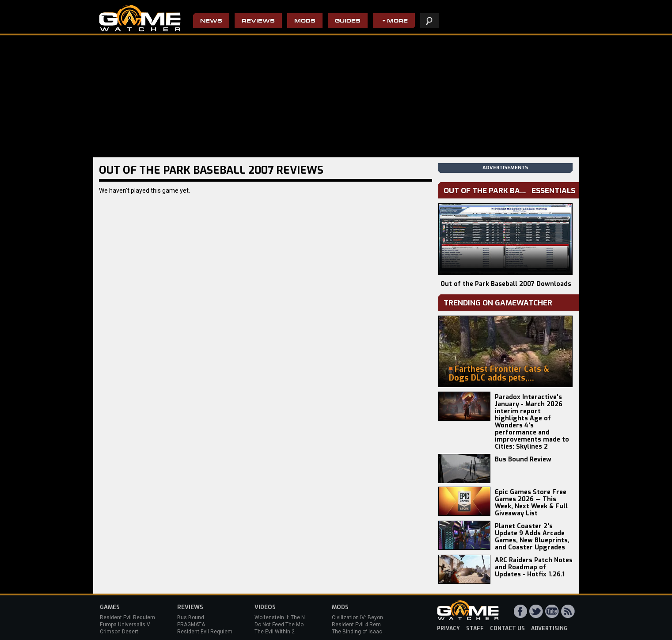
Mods (304, 21)
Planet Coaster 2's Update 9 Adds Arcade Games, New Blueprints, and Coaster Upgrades (532, 537)
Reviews (258, 21)
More (397, 21)
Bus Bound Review (523, 459)
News (211, 21)
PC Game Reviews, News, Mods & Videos (140, 18)
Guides (348, 21)
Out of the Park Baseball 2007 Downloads (505, 284)
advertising (549, 628)
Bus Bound (190, 617)
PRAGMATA (191, 624)
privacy (448, 628)
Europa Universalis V (125, 624)
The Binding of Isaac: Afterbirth (369, 632)
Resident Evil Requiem (127, 617)
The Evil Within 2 (274, 632)
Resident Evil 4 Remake (361, 624)
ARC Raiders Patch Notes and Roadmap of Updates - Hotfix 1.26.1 (534, 567)
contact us (507, 628)
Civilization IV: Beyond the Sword (372, 617)
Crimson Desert (119, 632)
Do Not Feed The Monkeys (286, 624)
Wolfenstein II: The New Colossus (295, 617)
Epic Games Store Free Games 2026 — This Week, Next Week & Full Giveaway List (531, 503)
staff (475, 628)
